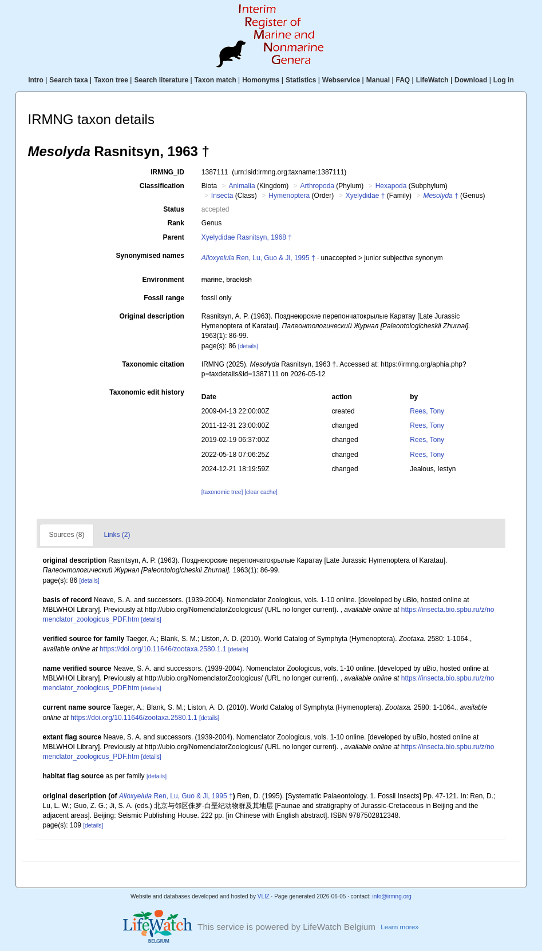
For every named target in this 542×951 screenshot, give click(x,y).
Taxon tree (111, 80)
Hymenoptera (289, 196)
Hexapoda (391, 186)
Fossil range (164, 298)
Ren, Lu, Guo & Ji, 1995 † (258, 258)
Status (173, 209)
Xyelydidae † (365, 196)
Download (470, 80)
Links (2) (117, 535)
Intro (35, 80)
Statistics (301, 80)
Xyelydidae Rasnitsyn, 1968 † (246, 237)
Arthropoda (317, 186)
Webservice (341, 80)
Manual (378, 80)
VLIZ (264, 896)
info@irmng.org (392, 896)
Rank (175, 223)
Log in (503, 80)
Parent (173, 237)
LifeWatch (432, 80)
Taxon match (215, 80)
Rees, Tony (427, 411)
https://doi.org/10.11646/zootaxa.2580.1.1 (163, 649)
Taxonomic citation (153, 364)
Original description (151, 316)
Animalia (242, 186)
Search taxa (68, 80)
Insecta (222, 196)
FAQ (403, 80)
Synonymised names (150, 256)
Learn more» (400, 926)
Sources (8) (66, 535)
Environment (163, 280)
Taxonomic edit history (146, 392)
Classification (162, 186)
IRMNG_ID (167, 172)
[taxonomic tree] (222, 492)
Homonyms (260, 80)
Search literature (161, 80)
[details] (248, 346)
